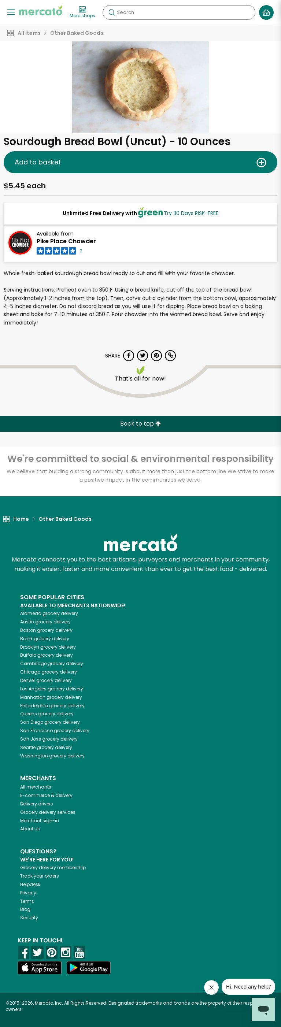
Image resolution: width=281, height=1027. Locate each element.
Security (29, 918)
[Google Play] (89, 967)
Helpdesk (30, 884)
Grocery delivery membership (53, 867)
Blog (25, 909)
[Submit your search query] (111, 12)
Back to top (140, 423)
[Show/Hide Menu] (11, 11)
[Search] (179, 12)
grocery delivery (49, 613)
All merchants (35, 787)
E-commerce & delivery (46, 795)
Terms (27, 901)
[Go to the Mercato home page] (40, 10)
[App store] (40, 967)
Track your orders (39, 876)
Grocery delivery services (47, 812)
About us (30, 829)
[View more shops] (82, 12)
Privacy (28, 893)
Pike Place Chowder (66, 241)
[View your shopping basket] (266, 12)
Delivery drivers (36, 804)
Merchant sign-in (39, 820)
